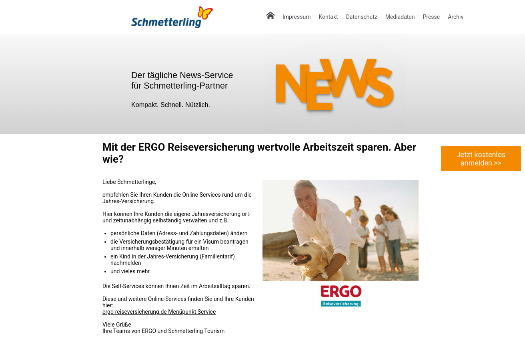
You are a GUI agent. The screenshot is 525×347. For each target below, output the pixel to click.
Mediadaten (400, 17)
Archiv (455, 17)
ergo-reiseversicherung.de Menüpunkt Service (159, 312)
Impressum (297, 17)
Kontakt (328, 17)
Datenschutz (361, 17)
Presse (431, 17)
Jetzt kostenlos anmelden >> (481, 158)
